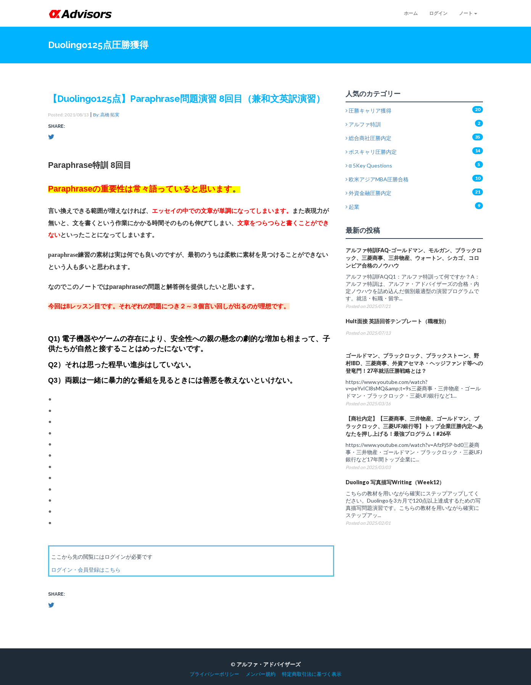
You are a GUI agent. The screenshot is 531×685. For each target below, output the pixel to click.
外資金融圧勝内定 (368, 193)
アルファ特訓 (363, 124)
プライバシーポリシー (214, 674)
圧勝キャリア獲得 (368, 110)
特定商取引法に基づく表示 (311, 674)
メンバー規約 (260, 674)
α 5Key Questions (369, 165)
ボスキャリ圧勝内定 (371, 151)
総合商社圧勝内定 (368, 138)
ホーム (411, 13)
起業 (352, 206)
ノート (468, 13)
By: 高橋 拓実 (106, 115)
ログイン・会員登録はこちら (86, 569)
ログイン (438, 13)
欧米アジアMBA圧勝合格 (377, 179)
